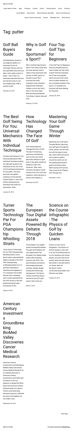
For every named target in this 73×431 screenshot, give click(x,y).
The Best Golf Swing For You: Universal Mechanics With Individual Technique (12, 133)
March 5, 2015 (30, 286)
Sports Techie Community (33, 17)
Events (42, 8)
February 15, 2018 (31, 103)
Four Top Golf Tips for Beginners (58, 51)
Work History (66, 17)
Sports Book (31, 13)
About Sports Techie (10, 8)
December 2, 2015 (55, 178)
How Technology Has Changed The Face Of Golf (36, 128)
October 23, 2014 (54, 278)
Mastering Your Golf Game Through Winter (58, 126)
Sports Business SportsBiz (45, 13)
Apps (20, 8)
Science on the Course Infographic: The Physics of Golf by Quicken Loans (59, 222)
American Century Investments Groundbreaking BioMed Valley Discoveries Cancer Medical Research (13, 330)
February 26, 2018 (8, 91)
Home (60, 8)
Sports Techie (8, 4)
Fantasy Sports (51, 8)
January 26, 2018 (54, 95)
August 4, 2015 (8, 290)
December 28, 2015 (32, 182)
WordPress (66, 427)
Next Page (65, 414)
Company (27, 8)
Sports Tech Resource (63, 13)
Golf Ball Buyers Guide (10, 49)
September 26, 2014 (9, 403)
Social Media (21, 13)
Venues (45, 17)
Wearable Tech (55, 17)
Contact (35, 8)
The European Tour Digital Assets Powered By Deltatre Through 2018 (36, 222)
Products (67, 8)
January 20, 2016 (8, 192)
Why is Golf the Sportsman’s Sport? (36, 51)
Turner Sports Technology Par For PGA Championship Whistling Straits (13, 224)
